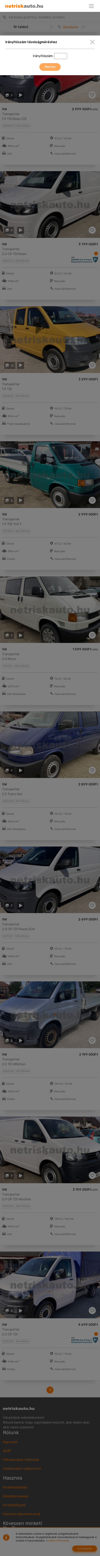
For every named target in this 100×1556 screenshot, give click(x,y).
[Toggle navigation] (91, 6)
